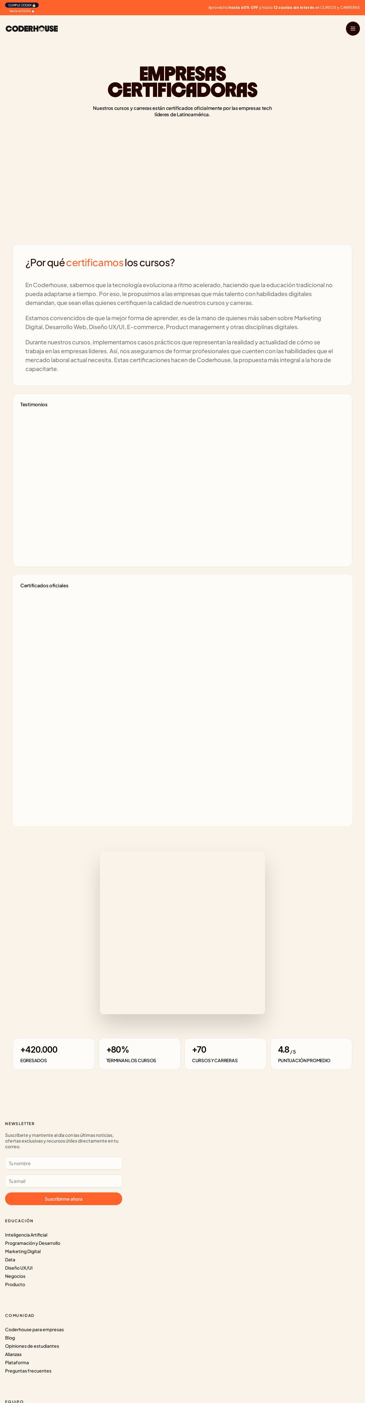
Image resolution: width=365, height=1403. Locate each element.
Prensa (246, 1146)
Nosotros (249, 1137)
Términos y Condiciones (264, 1179)
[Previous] (114, 552)
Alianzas (134, 1162)
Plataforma (138, 1170)
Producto (23, 1187)
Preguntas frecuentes (149, 1179)
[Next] (133, 552)
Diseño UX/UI (26, 1170)
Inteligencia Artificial (34, 1137)
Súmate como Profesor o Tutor (271, 1154)
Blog (131, 1146)
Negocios (23, 1179)
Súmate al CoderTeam (262, 1162)
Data (18, 1162)
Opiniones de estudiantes (153, 1154)
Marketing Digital (30, 1154)
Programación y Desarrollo (40, 1146)
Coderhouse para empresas (155, 1137)
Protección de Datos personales (272, 1170)
